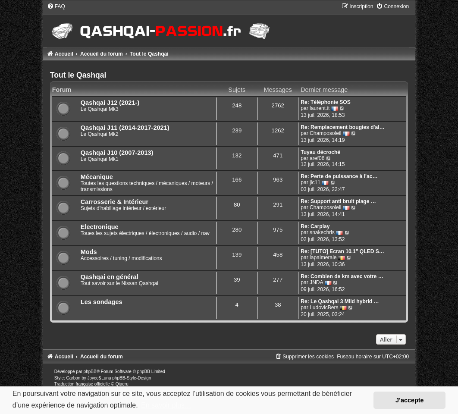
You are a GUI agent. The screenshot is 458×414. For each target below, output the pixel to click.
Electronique (100, 226)
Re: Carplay (315, 226)
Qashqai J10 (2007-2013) (117, 152)
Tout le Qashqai (78, 75)
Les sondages (101, 301)
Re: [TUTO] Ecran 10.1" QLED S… (342, 251)
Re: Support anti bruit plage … (338, 201)
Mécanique (97, 176)
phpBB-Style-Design (131, 378)
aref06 (317, 158)
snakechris (322, 232)
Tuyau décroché (320, 152)
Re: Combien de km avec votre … (342, 276)
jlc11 (315, 182)
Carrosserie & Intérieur (114, 201)
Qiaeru (122, 384)
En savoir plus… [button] (166, 405)
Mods (89, 251)
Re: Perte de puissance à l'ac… (339, 176)
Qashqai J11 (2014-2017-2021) (125, 127)
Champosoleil (325, 133)
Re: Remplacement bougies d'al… (342, 127)
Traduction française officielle (82, 384)
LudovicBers (324, 307)
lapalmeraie (323, 257)
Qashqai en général (109, 276)
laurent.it (319, 108)
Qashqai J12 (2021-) (110, 102)
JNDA (316, 282)
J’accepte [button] (409, 400)
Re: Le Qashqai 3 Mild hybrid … (340, 301)
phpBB (90, 371)
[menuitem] (56, 6)
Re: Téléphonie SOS (326, 102)
